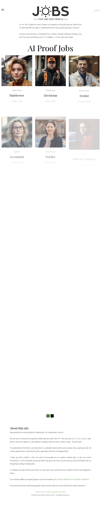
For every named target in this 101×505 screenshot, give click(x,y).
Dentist (84, 96)
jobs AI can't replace (79, 439)
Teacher (50, 158)
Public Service (17, 91)
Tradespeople (50, 91)
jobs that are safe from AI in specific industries (71, 479)
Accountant (17, 158)
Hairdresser (16, 95)
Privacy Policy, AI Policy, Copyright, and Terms (50, 492)
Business (17, 154)
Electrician (50, 96)
